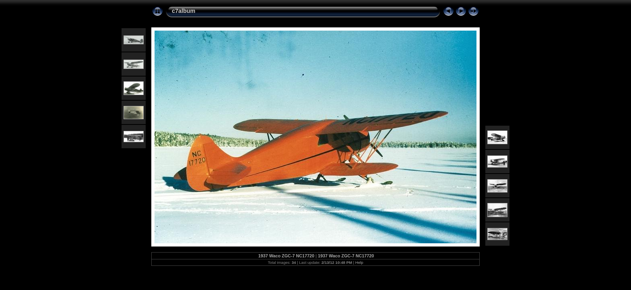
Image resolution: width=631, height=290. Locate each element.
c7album (183, 11)
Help (359, 262)
